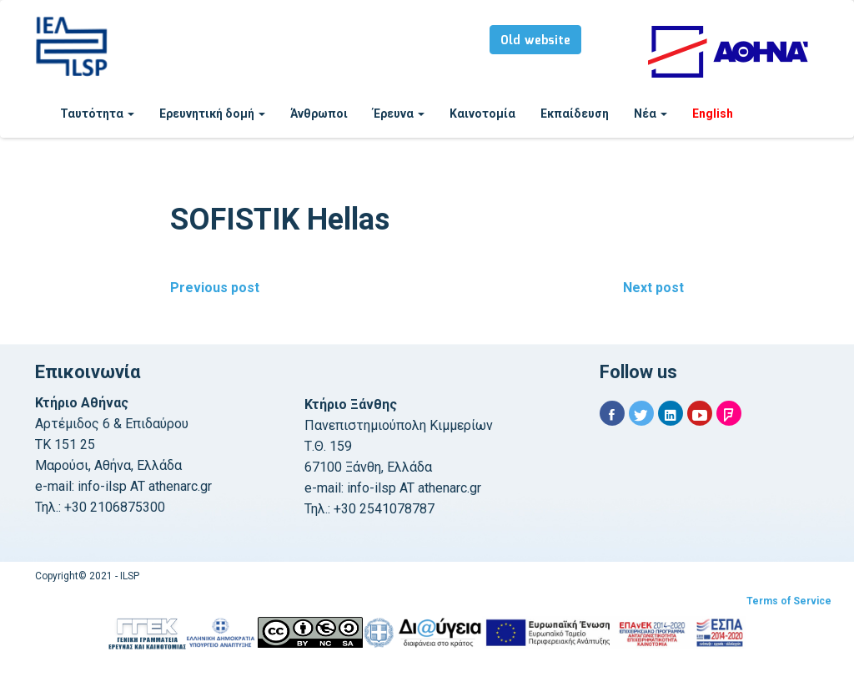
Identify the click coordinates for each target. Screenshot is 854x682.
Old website (535, 41)
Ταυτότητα (97, 113)
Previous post (214, 288)
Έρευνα (398, 113)
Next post (653, 288)
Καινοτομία (482, 113)
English (712, 113)
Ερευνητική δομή (212, 113)
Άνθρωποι (319, 113)
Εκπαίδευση (574, 113)
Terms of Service (788, 601)
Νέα (650, 113)
